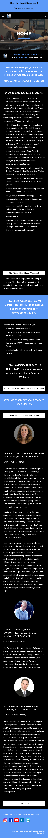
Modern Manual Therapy (28, 128)
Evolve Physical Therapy (14, 461)
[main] (24, 35)
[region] (24, 6)
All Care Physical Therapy (14, 714)
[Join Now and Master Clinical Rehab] (24, 415)
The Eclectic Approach (25, 105)
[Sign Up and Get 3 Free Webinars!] (24, 273)
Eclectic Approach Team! (26, 174)
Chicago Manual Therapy (14, 641)
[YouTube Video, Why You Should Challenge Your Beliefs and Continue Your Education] (24, 253)
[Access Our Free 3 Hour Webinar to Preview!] (24, 388)
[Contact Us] (24, 803)
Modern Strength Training (17, 131)
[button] (3, 15)
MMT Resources (25, 343)
